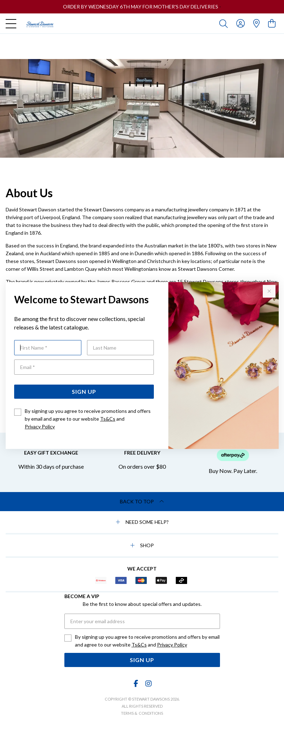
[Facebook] (135, 683)
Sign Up (84, 391)
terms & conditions (142, 713)
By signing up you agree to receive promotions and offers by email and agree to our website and (88, 418)
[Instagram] (148, 683)
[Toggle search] (225, 23)
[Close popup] (269, 291)
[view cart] (272, 23)
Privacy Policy (40, 426)
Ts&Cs (107, 419)
